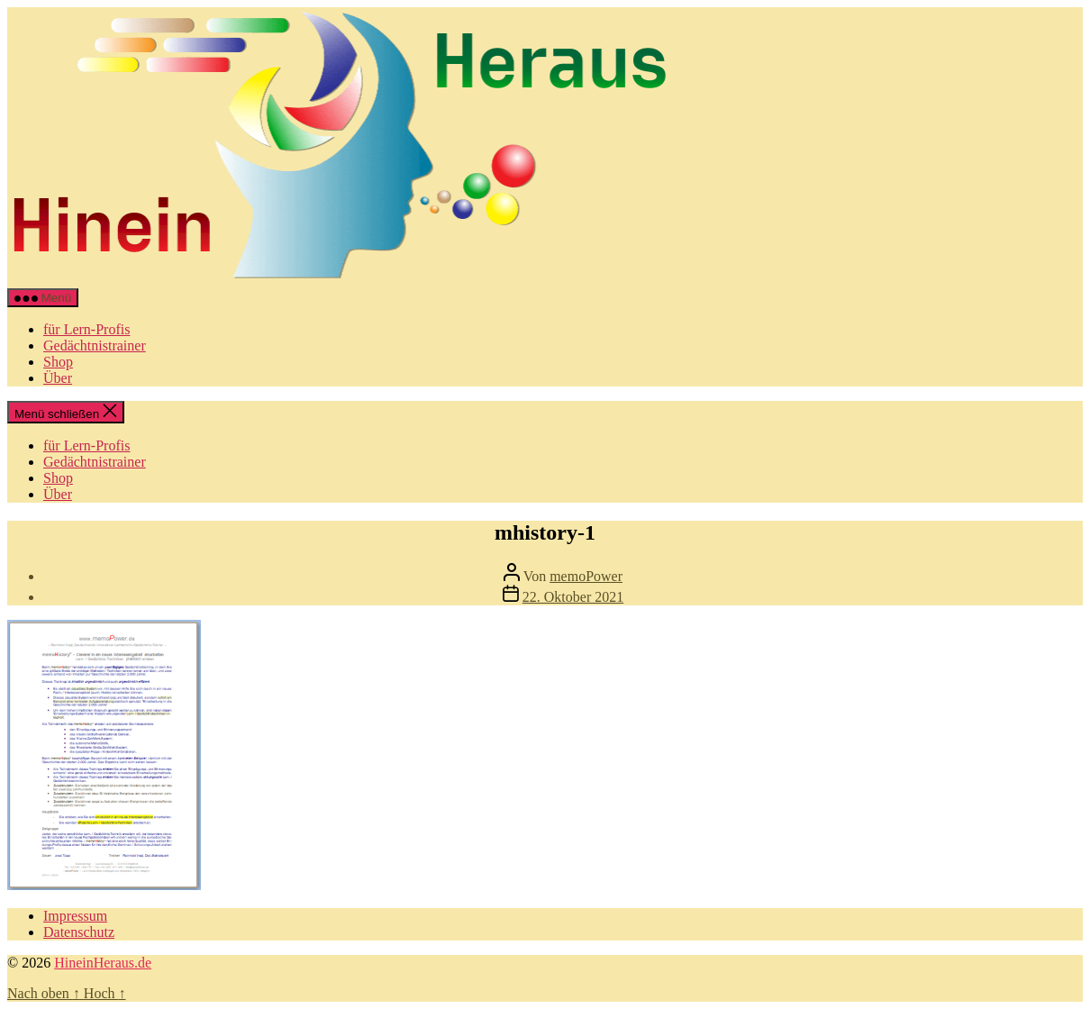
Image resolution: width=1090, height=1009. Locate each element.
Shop (58, 361)
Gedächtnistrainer (94, 345)
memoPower (586, 576)
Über (57, 378)
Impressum (75, 915)
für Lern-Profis (86, 329)
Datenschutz (78, 932)
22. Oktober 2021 (572, 596)
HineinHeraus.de (102, 962)
